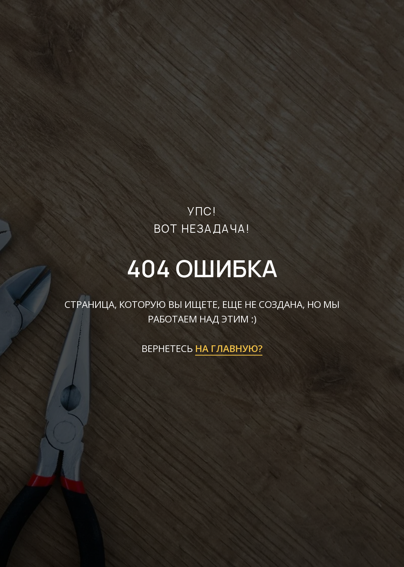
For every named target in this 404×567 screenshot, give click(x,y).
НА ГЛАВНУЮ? (228, 348)
